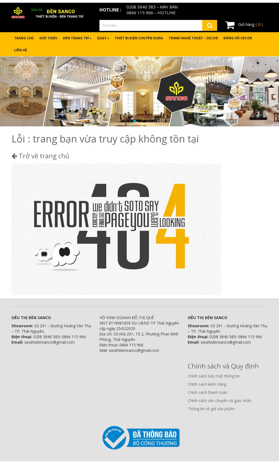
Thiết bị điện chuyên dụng (139, 38)
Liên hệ (20, 50)
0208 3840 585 (141, 7)
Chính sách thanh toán (207, 392)
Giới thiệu (48, 38)
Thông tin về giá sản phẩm (211, 408)
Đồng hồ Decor (237, 38)
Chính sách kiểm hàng (207, 384)
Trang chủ (24, 38)
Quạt (103, 38)
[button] (8, 91)
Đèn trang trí (77, 38)
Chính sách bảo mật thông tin (214, 376)
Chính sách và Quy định (223, 365)
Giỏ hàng (244, 25)
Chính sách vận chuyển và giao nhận (219, 400)
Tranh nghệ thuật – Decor (193, 38)
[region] (139, 91)
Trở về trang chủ (40, 155)
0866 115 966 (139, 12)
